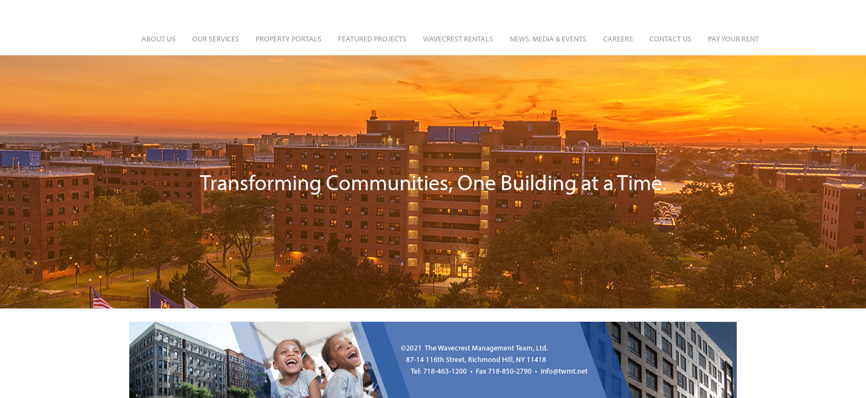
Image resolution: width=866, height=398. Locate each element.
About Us (158, 39)
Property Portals (288, 39)
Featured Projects (372, 39)
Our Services (215, 39)
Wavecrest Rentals (458, 39)
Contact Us (670, 39)
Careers (618, 39)
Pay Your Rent (733, 39)
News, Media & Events (548, 39)
